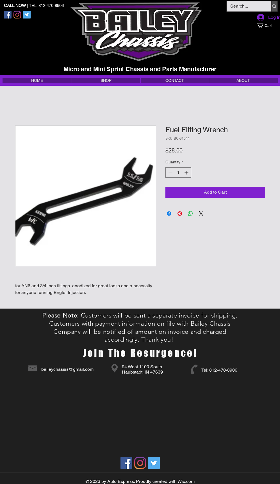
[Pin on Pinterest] (179, 213)
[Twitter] (27, 14)
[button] (266, 25)
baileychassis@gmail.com (67, 369)
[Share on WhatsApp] (190, 213)
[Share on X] (201, 213)
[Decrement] (169, 172)
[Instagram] (17, 14)
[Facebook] (8, 14)
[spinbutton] (178, 172)
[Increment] (186, 172)
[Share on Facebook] (169, 213)
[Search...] (245, 6)
